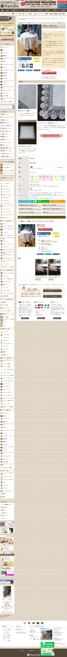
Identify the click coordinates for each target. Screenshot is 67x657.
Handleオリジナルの (8, 170)
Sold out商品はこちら (4, 616)
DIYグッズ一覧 (5, 470)
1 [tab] (41, 281)
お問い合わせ (64, 10)
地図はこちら (7, 609)
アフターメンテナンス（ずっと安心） (26, 212)
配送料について (44, 247)
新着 (7, 10)
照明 (36, 13)
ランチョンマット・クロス (39, 18)
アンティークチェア (7, 13)
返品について (45, 212)
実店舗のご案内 (57, 628)
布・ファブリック (33, 172)
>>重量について (61, 167)
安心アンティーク (16, 10)
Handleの (7, 167)
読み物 (40, 10)
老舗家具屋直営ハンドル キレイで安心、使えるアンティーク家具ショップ (10, 4)
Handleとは (32, 630)
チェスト (6, 631)
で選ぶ (6, 126)
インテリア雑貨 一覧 (6, 44)
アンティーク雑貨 (28, 13)
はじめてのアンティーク (30, 10)
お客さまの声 (19, 629)
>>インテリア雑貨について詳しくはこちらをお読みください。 (41, 198)
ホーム (2, 10)
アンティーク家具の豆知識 (5, 615)
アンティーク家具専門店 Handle (36, 626)
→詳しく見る (62, 644)
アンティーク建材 (6, 640)
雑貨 (52, 13)
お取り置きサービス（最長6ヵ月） (26, 208)
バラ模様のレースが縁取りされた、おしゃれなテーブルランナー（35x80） (41, 277)
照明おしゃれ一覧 (5, 328)
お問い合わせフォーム (60, 643)
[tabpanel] (41, 270)
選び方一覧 (4, 111)
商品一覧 (4, 177)
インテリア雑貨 (31, 18)
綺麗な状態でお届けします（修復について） (28, 205)
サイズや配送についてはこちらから (50, 78)
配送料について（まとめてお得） (49, 205)
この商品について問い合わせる (49, 76)
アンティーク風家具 (44, 13)
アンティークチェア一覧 (7, 180)
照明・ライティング (7, 636)
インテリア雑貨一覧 (6, 410)
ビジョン (32, 628)
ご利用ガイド (56, 10)
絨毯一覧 (3, 314)
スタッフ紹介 (32, 637)
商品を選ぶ (4, 626)
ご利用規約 (22, 650)
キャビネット (7, 632)
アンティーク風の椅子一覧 (7, 299)
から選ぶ (4, 114)
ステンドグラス (6, 634)
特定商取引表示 (32, 650)
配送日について (44, 249)
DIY (3, 639)
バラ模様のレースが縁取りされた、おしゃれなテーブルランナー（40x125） (54, 277)
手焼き (8, 164)
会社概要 (47, 10)
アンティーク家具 (17, 13)
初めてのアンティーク (34, 632)
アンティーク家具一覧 (6, 220)
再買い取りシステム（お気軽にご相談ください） (53, 208)
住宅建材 (63, 13)
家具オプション (5, 501)
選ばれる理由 (32, 631)
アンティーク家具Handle (22, 18)
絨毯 (57, 13)
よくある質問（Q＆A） (21, 632)
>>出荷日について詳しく (53, 186)
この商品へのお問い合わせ (47, 251)
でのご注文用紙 (45, 243)
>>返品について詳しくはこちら (36, 190)
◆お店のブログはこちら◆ (7, 611)
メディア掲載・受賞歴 (34, 639)
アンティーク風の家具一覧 (7, 270)
